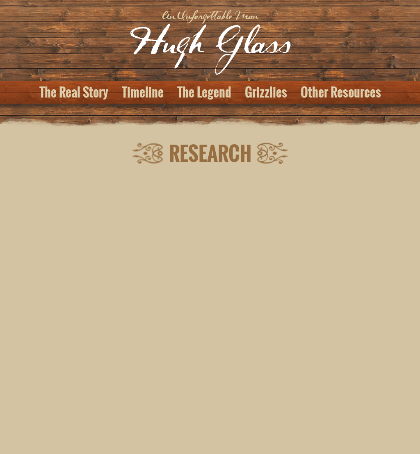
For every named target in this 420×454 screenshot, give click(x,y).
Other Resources (341, 92)
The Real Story (73, 92)
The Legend (204, 92)
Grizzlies (266, 92)
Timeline (143, 92)
